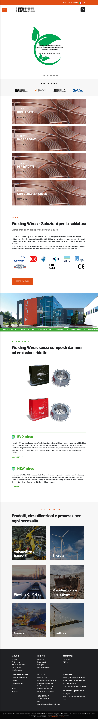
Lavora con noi (16, 667)
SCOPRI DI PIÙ (22, 117)
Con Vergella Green (43, 667)
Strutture (15, 691)
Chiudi (62, 716)
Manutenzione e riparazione (21, 686)
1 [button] (41, 76)
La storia (14, 659)
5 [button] (54, 76)
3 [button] (47, 76)
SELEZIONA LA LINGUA (72, 2)
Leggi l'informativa (52, 716)
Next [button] (89, 46)
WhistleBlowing (17, 670)
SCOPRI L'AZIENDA (22, 281)
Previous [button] (8, 46)
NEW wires (66, 662)
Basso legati (41, 662)
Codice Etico (16, 662)
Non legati (40, 659)
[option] (49, 46)
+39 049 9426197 (43, 696)
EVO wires (66, 659)
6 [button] (57, 76)
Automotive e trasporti (19, 678)
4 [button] (51, 76)
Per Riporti (40, 665)
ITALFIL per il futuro (18, 665)
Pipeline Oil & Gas (17, 683)
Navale (14, 688)
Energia (14, 680)
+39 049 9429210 (43, 699)
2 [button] (44, 76)
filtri (83, 9)
